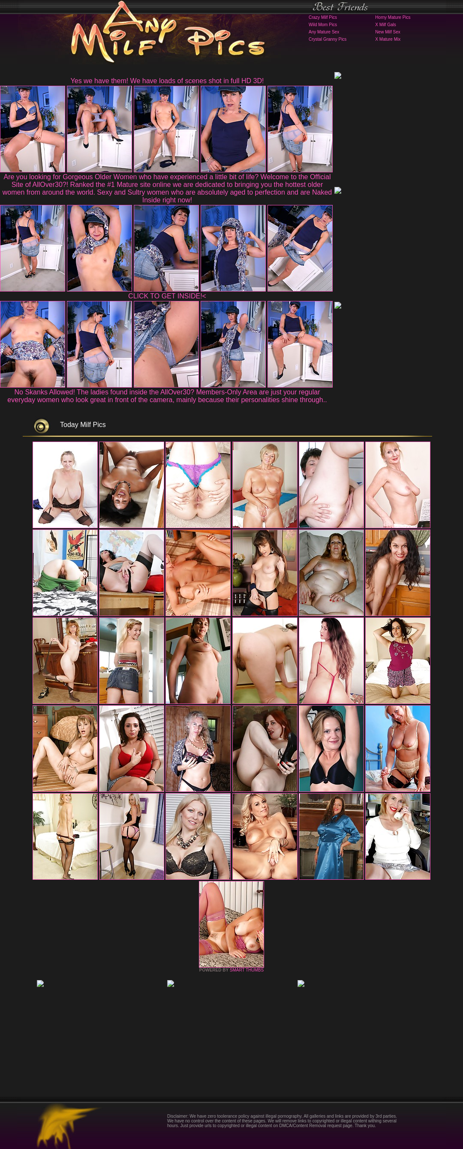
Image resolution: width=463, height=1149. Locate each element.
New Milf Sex (387, 32)
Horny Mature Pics (392, 17)
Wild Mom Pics (323, 24)
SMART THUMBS (247, 970)
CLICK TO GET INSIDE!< (167, 296)
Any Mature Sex (324, 32)
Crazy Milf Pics (323, 17)
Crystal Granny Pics (327, 39)
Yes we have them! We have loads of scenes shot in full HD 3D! (167, 80)
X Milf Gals (385, 24)
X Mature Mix (387, 39)
